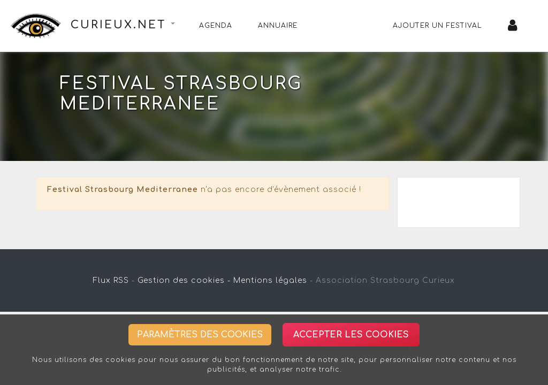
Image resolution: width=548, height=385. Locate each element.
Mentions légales (270, 280)
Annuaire (278, 25)
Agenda (215, 25)
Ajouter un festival (437, 25)
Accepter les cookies (351, 335)
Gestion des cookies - (184, 280)
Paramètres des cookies (200, 335)
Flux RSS (111, 280)
